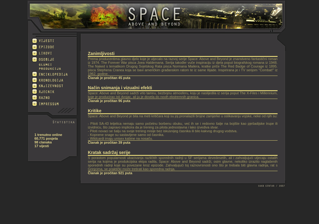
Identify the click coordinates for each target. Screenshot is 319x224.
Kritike (95, 110)
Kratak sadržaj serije (109, 152)
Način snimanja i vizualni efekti (120, 87)
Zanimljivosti (101, 53)
